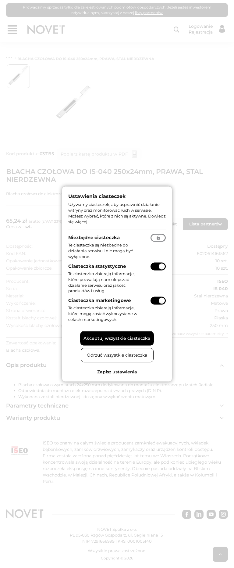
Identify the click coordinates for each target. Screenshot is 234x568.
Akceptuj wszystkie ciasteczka (117, 338)
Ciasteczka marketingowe (99, 300)
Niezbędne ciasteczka (94, 237)
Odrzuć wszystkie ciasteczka (117, 355)
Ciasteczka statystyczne (97, 266)
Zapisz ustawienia (117, 371)
